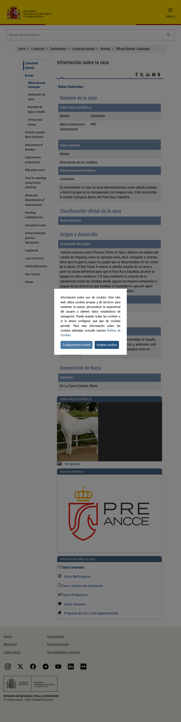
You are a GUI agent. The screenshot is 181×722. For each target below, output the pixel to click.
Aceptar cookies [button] (107, 345)
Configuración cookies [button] (76, 345)
